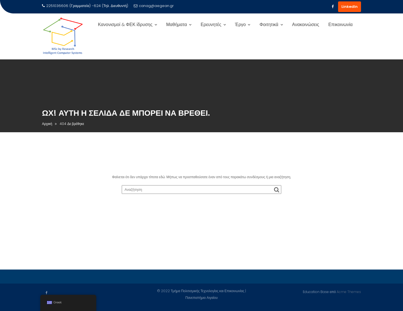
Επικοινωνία (340, 24)
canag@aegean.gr (154, 5)
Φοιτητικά (268, 24)
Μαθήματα (176, 24)
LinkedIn (349, 6)
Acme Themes (349, 291)
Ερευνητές (211, 24)
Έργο (240, 24)
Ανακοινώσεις (305, 24)
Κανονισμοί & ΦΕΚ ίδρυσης (125, 24)
